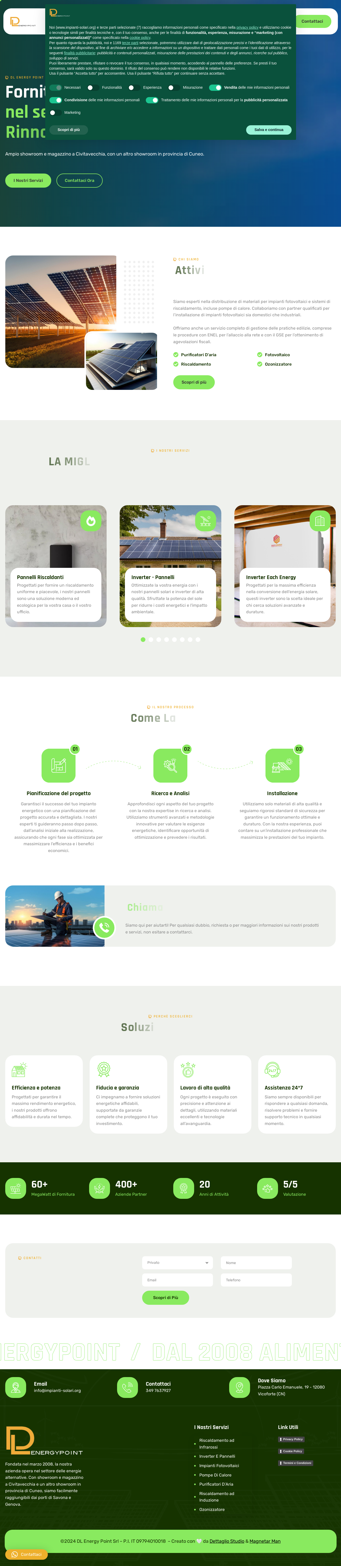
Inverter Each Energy (271, 577)
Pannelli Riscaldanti (40, 577)
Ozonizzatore (212, 1509)
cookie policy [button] (140, 37)
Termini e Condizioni (297, 1462)
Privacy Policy (293, 1439)
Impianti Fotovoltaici (219, 1465)
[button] (143, 639)
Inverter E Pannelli (217, 1456)
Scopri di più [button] (69, 130)
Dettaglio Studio (227, 1541)
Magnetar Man (265, 1541)
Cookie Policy (292, 1451)
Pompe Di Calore (215, 1475)
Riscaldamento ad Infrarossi (216, 1444)
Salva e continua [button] (269, 130)
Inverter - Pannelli (152, 577)
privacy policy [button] (247, 27)
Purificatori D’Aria (216, 1484)
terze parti (130, 43)
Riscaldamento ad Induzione (216, 1497)
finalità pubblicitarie (79, 53)
